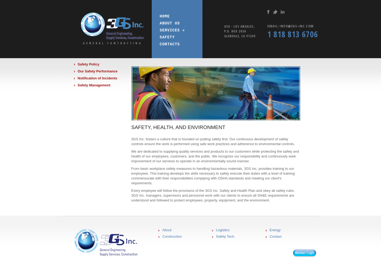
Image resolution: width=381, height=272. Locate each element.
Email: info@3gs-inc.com (290, 26)
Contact (276, 236)
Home (165, 16)
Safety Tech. (225, 236)
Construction (172, 236)
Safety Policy (88, 64)
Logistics (223, 230)
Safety (167, 37)
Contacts (170, 44)
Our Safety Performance (98, 71)
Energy (275, 230)
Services (172, 30)
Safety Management (94, 85)
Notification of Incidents (97, 78)
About (167, 230)
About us (170, 23)
